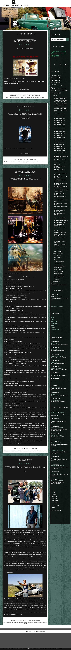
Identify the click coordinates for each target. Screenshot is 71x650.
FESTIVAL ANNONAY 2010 (60, 135)
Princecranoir (54, 495)
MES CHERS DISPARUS (59, 315)
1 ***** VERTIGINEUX (57, 81)
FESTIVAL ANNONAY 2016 (60, 150)
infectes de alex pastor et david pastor (16, 640)
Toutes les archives (56, 558)
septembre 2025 (56, 553)
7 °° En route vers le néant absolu (60, 93)
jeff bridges (28, 100)
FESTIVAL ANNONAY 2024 (60, 167)
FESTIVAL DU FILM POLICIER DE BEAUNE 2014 (60, 196)
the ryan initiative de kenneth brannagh (16, 169)
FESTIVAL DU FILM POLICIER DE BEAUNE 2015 (60, 200)
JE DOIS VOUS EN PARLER (58, 293)
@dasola (53, 465)
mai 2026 (54, 537)
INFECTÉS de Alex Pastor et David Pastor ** (25, 484)
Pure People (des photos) (57, 340)
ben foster (39, 100)
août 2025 (54, 555)
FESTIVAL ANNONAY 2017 (60, 152)
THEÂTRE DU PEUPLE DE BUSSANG (57, 328)
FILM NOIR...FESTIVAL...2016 (60, 269)
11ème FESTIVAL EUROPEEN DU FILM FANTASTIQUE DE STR (61, 111)
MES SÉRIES (55, 326)
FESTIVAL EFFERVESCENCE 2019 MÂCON (60, 229)
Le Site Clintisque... (55, 339)
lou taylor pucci (36, 640)
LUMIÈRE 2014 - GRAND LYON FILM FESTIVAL (61, 287)
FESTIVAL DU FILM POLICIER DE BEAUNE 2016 (60, 204)
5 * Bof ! (21, 167)
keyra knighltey (43, 169)
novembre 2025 (55, 549)
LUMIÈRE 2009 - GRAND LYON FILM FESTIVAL (61, 280)
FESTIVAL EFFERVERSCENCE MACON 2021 (61, 221)
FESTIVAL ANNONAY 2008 (60, 131)
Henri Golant (54, 369)
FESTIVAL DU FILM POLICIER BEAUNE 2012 (60, 181)
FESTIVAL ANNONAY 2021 (60, 162)
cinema (27, 641)
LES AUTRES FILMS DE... (59, 313)
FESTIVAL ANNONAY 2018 (60, 155)
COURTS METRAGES (57, 100)
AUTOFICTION (55, 387)
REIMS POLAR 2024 (58, 290)
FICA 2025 (56, 267)
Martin (52, 480)
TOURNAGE (56, 321)
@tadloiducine (54, 503)
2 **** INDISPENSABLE (20, 98)
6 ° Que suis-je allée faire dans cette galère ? (58, 91)
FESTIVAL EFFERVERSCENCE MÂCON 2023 (61, 225)
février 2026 (55, 543)
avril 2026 (54, 539)
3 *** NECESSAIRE (56, 84)
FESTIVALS (54, 102)
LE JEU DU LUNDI (58, 310)
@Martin (53, 472)
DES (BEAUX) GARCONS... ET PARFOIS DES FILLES (60, 307)
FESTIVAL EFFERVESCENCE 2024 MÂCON (60, 232)
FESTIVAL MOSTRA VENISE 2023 (60, 256)
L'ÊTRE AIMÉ (54, 393)
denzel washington (27, 463)
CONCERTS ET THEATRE (60, 302)
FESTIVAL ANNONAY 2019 (60, 157)
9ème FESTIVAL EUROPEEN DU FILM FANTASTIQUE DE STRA (60, 121)
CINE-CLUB (56, 299)
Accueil (7, 8)
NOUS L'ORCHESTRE (56, 418)
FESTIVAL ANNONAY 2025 (60, 169)
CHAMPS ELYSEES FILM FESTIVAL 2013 (59, 125)
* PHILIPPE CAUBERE (57, 79)
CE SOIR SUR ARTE (56, 432)
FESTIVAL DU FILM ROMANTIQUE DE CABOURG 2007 (60, 212)
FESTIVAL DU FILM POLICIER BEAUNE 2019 (60, 192)
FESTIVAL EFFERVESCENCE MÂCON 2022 (60, 244)
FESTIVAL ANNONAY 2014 (60, 145)
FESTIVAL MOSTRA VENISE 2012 (60, 253)
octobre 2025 (55, 551)
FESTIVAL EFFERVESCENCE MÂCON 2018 (60, 240)
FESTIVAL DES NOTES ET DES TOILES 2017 (60, 172)
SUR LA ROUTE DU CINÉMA (58, 413)
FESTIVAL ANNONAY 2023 (60, 164)
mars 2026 (54, 541)
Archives (15, 8)
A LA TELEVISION (58, 295)
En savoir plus (61, 648)
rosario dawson (41, 463)
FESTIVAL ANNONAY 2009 (60, 133)
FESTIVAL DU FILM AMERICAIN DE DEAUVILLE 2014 (60, 177)
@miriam (53, 519)
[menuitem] (7, 8)
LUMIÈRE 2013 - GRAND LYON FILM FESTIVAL (61, 284)
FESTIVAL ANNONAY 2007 (60, 128)
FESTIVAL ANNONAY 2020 (60, 159)
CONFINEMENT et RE (57, 99)
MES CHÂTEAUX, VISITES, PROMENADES (60, 318)
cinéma (44, 100)
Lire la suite (25, 92)
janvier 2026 (55, 545)
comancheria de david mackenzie (16, 100)
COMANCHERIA (25, 50)
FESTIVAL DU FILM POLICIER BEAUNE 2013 (60, 185)
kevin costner (30, 169)
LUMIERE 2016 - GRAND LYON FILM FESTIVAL (61, 276)
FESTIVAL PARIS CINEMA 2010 (60, 264)
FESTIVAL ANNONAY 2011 (60, 138)
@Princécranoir (55, 457)
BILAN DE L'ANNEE (58, 297)
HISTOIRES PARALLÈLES (57, 401)
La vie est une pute (56, 324)
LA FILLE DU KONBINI (56, 445)
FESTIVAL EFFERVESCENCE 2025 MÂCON (60, 236)
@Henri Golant (54, 512)
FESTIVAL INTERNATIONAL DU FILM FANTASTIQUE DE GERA (60, 248)
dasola (52, 488)
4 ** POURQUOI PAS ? (20, 637)
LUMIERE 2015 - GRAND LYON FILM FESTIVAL (61, 272)
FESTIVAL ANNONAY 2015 (60, 147)
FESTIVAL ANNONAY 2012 (60, 140)
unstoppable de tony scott (14, 463)
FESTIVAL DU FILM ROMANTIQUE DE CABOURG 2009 (60, 217)
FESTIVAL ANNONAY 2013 (60, 143)
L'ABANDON (54, 407)
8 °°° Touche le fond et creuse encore (58, 96)
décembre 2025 (55, 547)
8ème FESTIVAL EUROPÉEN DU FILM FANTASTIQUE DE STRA (60, 116)
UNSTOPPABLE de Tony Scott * (25, 188)
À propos (25, 8)
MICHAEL (53, 439)
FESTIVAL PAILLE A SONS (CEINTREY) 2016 (60, 260)
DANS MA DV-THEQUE (59, 304)
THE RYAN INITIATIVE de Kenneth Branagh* (25, 120)
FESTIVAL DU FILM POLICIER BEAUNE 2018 (60, 189)
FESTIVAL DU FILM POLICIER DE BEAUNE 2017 (60, 207)
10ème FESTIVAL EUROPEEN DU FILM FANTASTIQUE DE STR (61, 106)
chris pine (33, 100)
